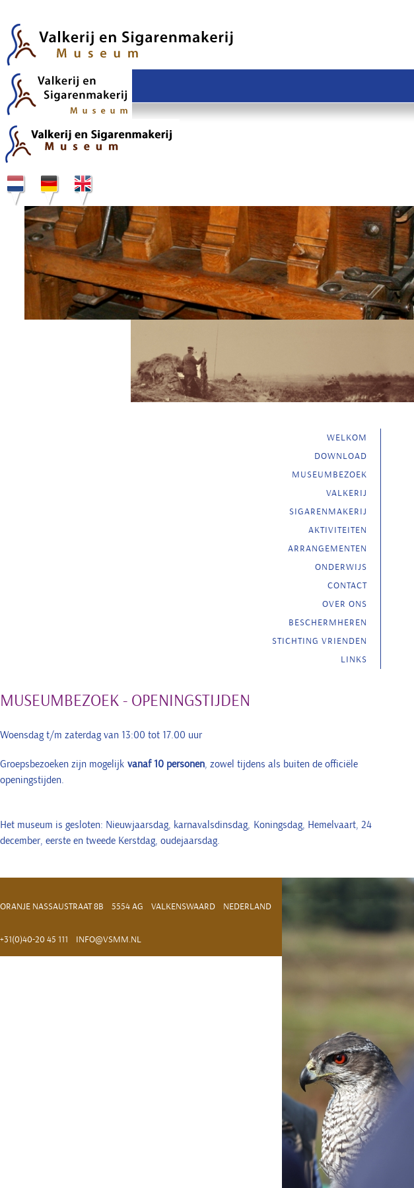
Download (340, 456)
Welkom (347, 437)
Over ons (344, 604)
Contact (347, 585)
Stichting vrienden (319, 640)
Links (354, 659)
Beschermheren (328, 622)
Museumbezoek (329, 474)
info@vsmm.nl (108, 939)
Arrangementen (327, 548)
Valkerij (346, 493)
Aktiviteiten (337, 530)
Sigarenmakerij (328, 511)
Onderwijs (341, 567)
